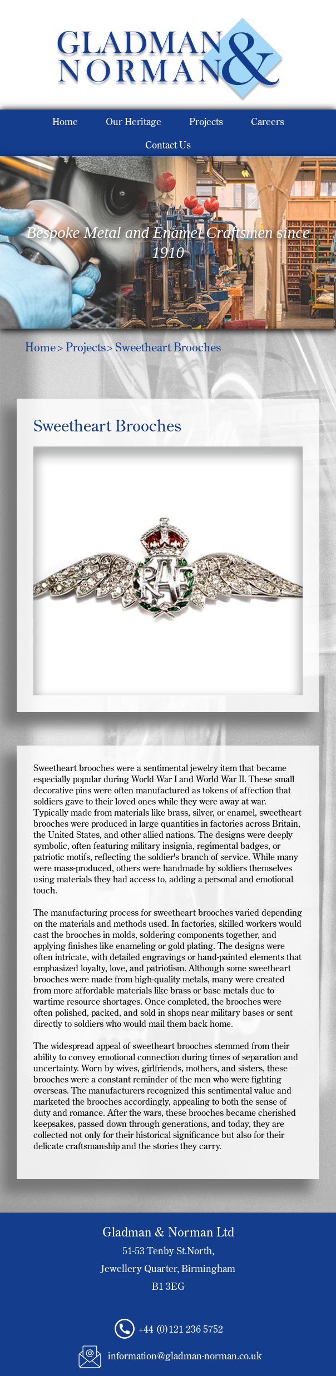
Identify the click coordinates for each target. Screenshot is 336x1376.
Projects (206, 121)
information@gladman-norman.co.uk (185, 1355)
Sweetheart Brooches (168, 347)
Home (65, 121)
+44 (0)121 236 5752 (181, 1329)
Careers (267, 121)
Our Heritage (133, 121)
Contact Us (168, 144)
